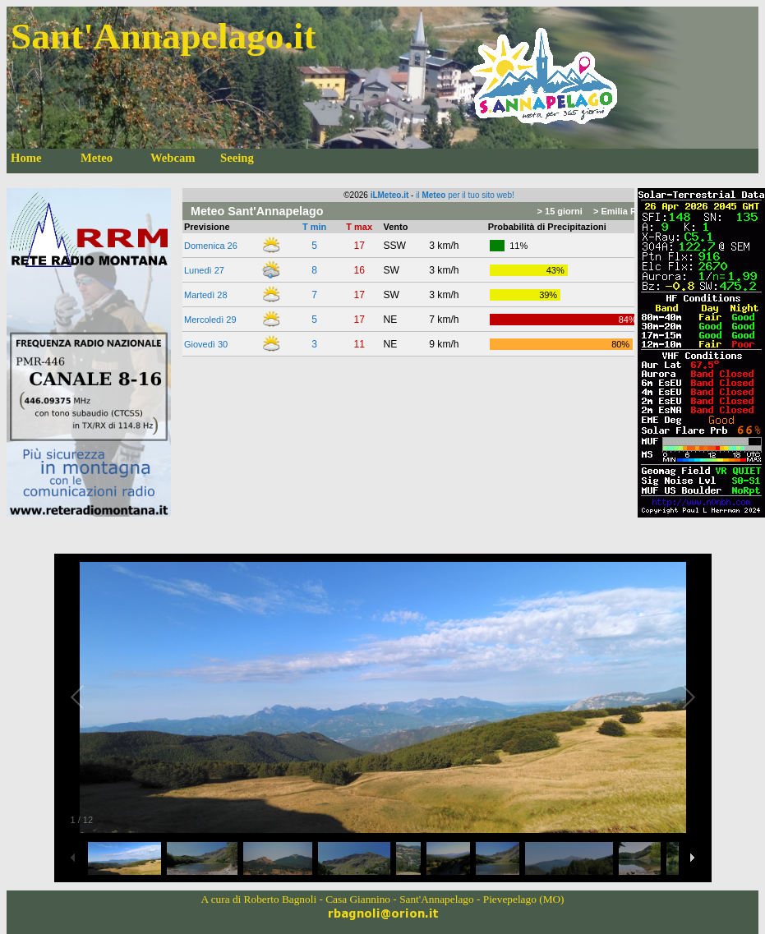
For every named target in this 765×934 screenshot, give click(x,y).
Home (26, 157)
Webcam (173, 157)
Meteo (97, 157)
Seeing (237, 157)
